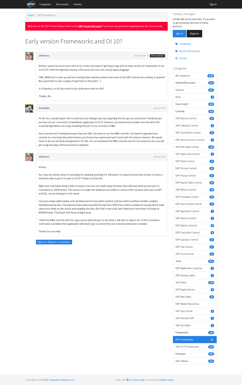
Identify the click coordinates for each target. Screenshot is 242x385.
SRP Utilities (194, 361)
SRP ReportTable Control (194, 182)
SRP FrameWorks (157, 56)
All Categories (194, 75)
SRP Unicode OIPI (194, 318)
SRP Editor (194, 282)
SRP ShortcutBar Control (194, 204)
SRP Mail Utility (194, 297)
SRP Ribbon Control (194, 189)
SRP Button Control (194, 118)
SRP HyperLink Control (194, 154)
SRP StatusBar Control (194, 232)
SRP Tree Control (194, 254)
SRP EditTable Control (194, 147)
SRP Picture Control (194, 168)
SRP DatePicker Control (194, 132)
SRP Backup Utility (194, 275)
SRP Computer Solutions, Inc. (59, 379)
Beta (194, 97)
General (194, 90)
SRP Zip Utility (194, 325)
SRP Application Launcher (194, 268)
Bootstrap (139, 379)
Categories (45, 4)
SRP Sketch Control (194, 218)
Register (52, 242)
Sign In (213, 4)
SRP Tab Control (194, 247)
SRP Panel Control (194, 161)
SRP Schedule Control (194, 197)
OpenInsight (194, 104)
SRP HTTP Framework (194, 347)
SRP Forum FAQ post (90, 26)
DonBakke (44, 108)
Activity (78, 4)
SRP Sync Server (194, 311)
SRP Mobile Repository (187, 303)
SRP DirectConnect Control (194, 140)
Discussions (62, 4)
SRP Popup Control (194, 175)
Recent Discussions (187, 51)
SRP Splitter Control (194, 225)
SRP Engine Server (194, 289)
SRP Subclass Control (194, 239)
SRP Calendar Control (194, 125)
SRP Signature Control (194, 211)
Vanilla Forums (166, 379)
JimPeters (44, 55)
